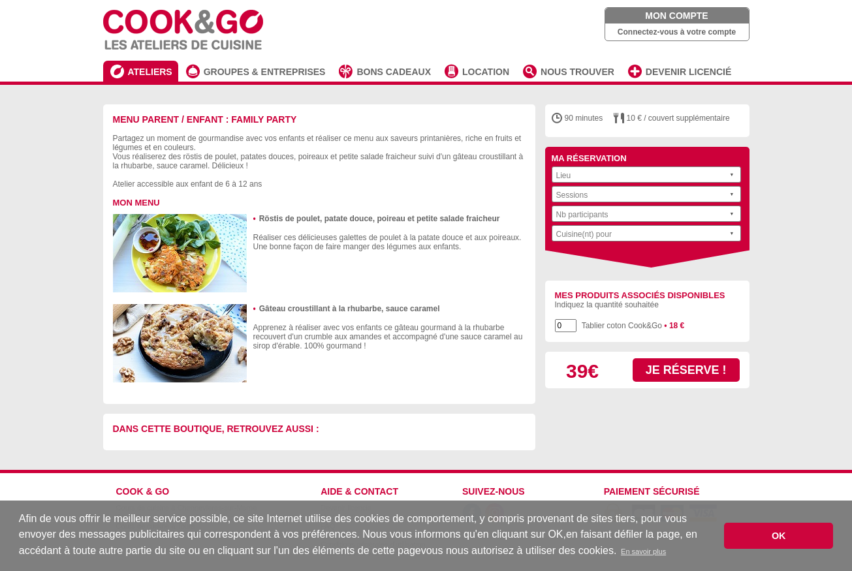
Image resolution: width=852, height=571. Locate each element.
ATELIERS (150, 72)
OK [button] (779, 536)
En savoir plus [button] (643, 551)
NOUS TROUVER (577, 72)
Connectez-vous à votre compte (677, 32)
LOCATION (485, 72)
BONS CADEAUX (393, 72)
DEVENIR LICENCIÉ (688, 72)
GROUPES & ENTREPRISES (265, 72)
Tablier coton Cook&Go (633, 325)
